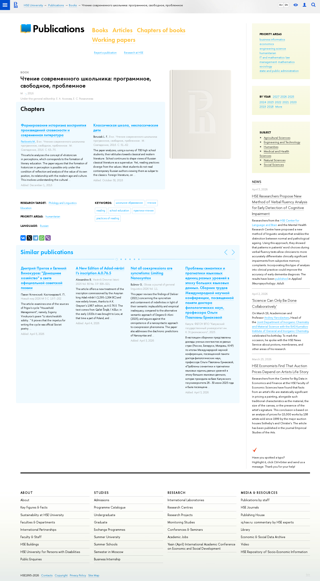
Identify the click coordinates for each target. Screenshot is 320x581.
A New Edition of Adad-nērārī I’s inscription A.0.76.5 (100, 270)
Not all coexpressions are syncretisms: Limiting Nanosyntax (151, 273)
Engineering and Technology (282, 142)
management (268, 62)
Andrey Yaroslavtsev (276, 318)
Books (100, 30)
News (256, 181)
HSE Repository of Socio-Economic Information (274, 552)
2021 (285, 102)
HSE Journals (250, 507)
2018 (270, 107)
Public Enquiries (31, 559)
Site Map (93, 575)
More (278, 107)
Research (177, 493)
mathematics (286, 62)
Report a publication (105, 52)
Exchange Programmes (109, 529)
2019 (263, 107)
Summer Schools (105, 544)
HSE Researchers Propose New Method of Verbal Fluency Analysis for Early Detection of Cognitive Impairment (279, 204)
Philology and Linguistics (62, 203)
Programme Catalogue (110, 507)
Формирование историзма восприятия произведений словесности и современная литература (53, 130)
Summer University (107, 537)
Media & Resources (259, 493)
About (26, 493)
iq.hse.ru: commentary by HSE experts (267, 522)
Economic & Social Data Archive (263, 537)
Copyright (61, 575)
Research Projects (180, 515)
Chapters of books (161, 30)
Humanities (271, 147)
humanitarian (268, 53)
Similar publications (46, 252)
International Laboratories (186, 500)
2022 (278, 102)
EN (286, 4)
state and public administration (279, 71)
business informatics (272, 39)
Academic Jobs (178, 537)
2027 (276, 96)
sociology (266, 66)
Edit (308, 574)
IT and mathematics (272, 57)
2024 (263, 102)
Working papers (113, 40)
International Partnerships (38, 529)
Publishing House (253, 515)
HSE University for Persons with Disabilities (50, 552)
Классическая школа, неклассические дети (125, 128)
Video (245, 544)
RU (281, 4)
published (281, 279)
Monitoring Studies (181, 522)
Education (26, 208)
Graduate (100, 522)
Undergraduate (104, 515)
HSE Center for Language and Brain (275, 222)
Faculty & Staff (31, 537)
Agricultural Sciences (277, 138)
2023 (270, 102)
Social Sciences (274, 165)
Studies (101, 493)
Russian (44, 226)
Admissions (101, 500)
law (288, 57)
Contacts (46, 575)
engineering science (273, 48)
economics (267, 44)
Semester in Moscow (108, 552)
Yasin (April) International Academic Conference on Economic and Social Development (201, 546)
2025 (291, 96)
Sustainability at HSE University (42, 515)
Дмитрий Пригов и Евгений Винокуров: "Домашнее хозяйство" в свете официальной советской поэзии (43, 278)
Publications (58, 28)
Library (245, 529)
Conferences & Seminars (185, 529)
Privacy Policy (78, 575)
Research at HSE (133, 52)
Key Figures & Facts (33, 507)
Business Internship (107, 559)
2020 (293, 102)
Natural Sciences (274, 160)
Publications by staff (255, 500)
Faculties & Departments (37, 522)
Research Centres (180, 507)
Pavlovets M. (28, 141)
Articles (122, 30)
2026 (283, 96)
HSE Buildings (29, 544)
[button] (116, 259)
